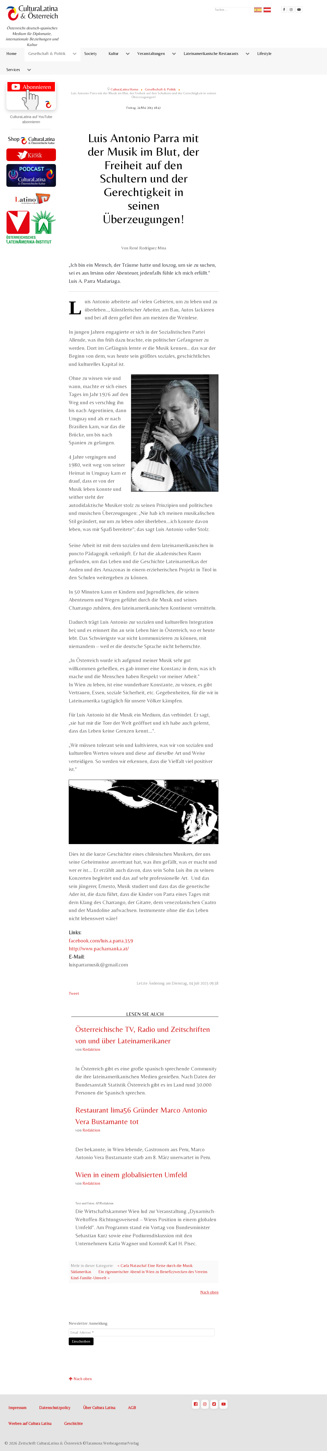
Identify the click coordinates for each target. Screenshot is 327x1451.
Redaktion (91, 1049)
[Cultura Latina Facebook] (284, 9)
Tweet (74, 993)
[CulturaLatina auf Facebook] (196, 1404)
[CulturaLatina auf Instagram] (205, 1404)
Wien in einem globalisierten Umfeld (131, 1174)
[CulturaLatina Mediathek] (298, 9)
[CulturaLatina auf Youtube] (223, 1404)
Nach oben (209, 1292)
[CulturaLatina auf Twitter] (214, 1404)
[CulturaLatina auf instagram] (291, 9)
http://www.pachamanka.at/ (99, 949)
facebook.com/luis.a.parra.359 (101, 941)
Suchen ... (213, 6)
